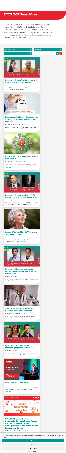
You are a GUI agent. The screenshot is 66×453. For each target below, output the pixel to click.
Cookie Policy (32, 451)
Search (57, 53)
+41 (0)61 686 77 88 (40, 424)
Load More (33, 403)
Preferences (33, 448)
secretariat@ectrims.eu (40, 428)
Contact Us (6, 431)
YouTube (14, 424)
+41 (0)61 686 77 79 (40, 421)
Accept (33, 440)
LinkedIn (8, 424)
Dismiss (33, 444)
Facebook (11, 424)
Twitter (5, 424)
